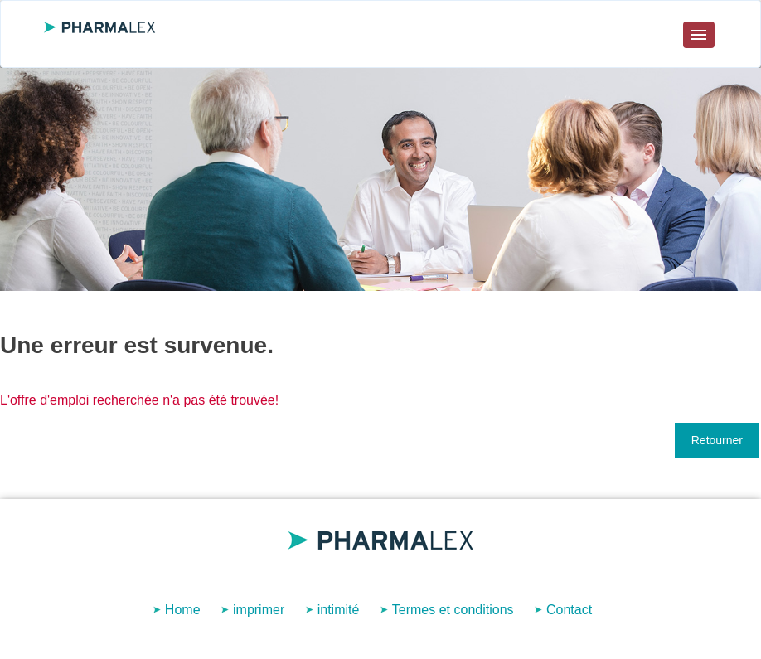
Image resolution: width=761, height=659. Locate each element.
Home (183, 610)
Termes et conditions (453, 610)
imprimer (258, 610)
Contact (569, 610)
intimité (338, 610)
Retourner (717, 440)
